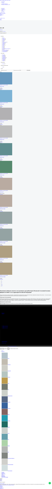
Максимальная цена (16, 70)
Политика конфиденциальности (12, 346)
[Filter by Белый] (3, 54)
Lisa (3, 47)
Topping (3, 43)
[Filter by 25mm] (3, 63)
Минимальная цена (3, 70)
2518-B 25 (2, 225)
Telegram (3, 313)
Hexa (3, 37)
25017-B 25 (2, 86)
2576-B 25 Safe (2, 276)
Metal (3, 44)
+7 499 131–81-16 (2, 12)
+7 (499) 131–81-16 (5, 326)
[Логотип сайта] (2, 17)
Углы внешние (4, 51)
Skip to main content (7, 0)
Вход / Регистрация (5, 477)
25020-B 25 (2, 139)
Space (3, 45)
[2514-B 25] (6, 189)
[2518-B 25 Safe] (6, 240)
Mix (3, 49)
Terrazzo (3, 38)
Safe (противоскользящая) (6, 48)
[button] (1, 106)
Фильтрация (28, 70)
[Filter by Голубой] (3, 55)
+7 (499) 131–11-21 (5, 327)
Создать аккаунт (2, 483)
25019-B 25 (2, 121)
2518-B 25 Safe (2, 242)
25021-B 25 (2, 157)
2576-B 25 (2, 259)
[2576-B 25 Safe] (6, 274)
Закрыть (1, 479)
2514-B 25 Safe (2, 208)
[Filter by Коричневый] (4, 57)
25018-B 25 (2, 104)
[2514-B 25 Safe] (6, 206)
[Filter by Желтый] (3, 56)
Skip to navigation (2, 0)
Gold (3, 40)
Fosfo (3, 46)
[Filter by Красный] (3, 58)
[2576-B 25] (6, 257)
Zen (2, 41)
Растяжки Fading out (5, 50)
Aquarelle (3, 39)
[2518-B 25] (6, 223)
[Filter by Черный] (3, 60)
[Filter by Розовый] (3, 59)
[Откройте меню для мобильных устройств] (1, 19)
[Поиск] (3, 347)
